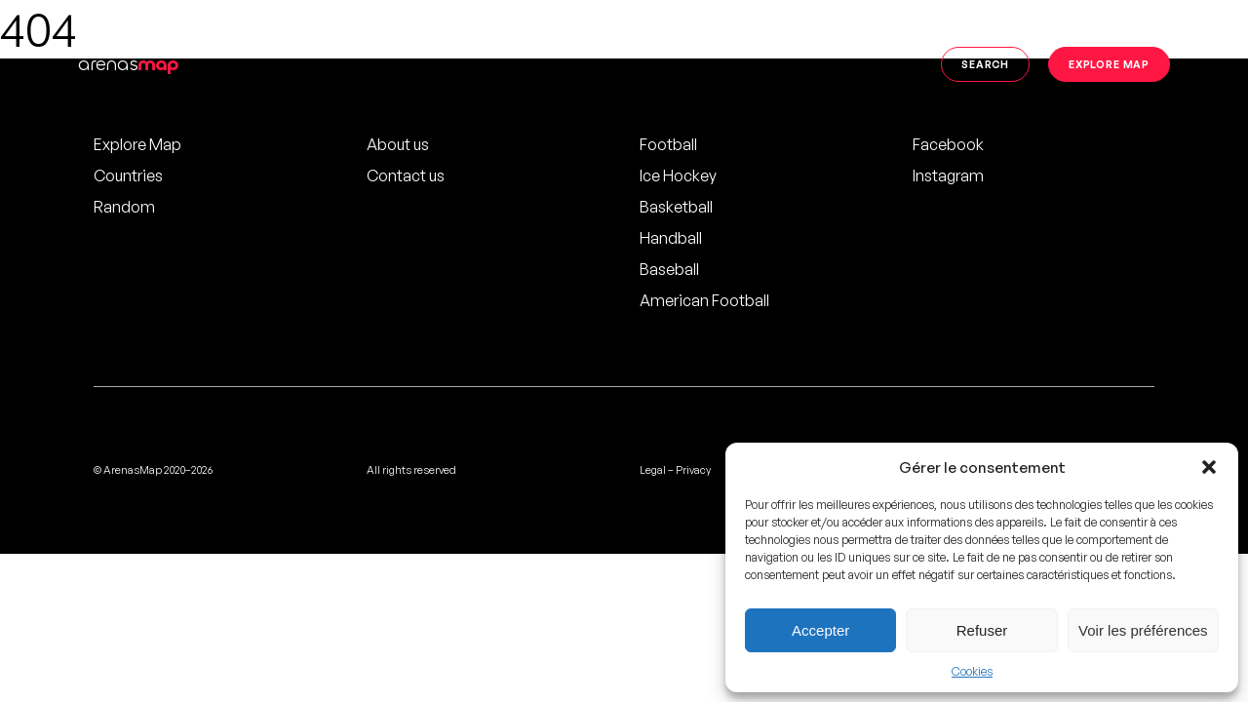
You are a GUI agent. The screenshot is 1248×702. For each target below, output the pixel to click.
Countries (128, 175)
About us (398, 144)
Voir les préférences (1143, 630)
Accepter (820, 630)
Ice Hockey (678, 175)
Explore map (1109, 64)
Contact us (406, 175)
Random (124, 206)
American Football (704, 300)
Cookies (972, 671)
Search (985, 64)
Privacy (693, 470)
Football (668, 144)
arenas (128, 64)
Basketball (676, 206)
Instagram (948, 175)
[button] (1209, 467)
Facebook (948, 144)
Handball (671, 238)
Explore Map (137, 144)
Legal (653, 470)
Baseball (669, 269)
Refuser (982, 630)
